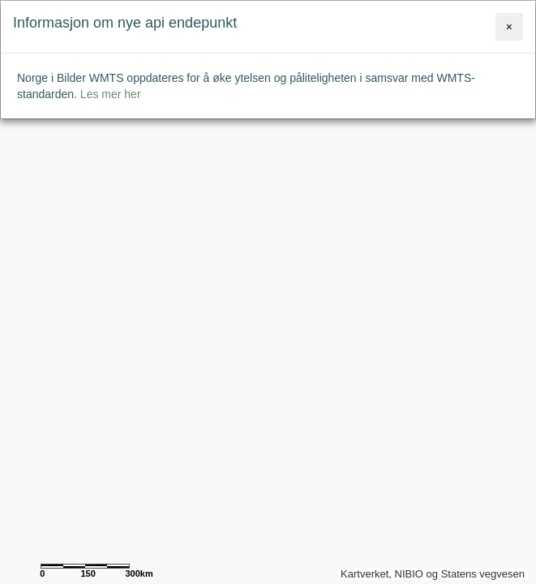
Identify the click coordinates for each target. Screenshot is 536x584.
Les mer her (110, 94)
